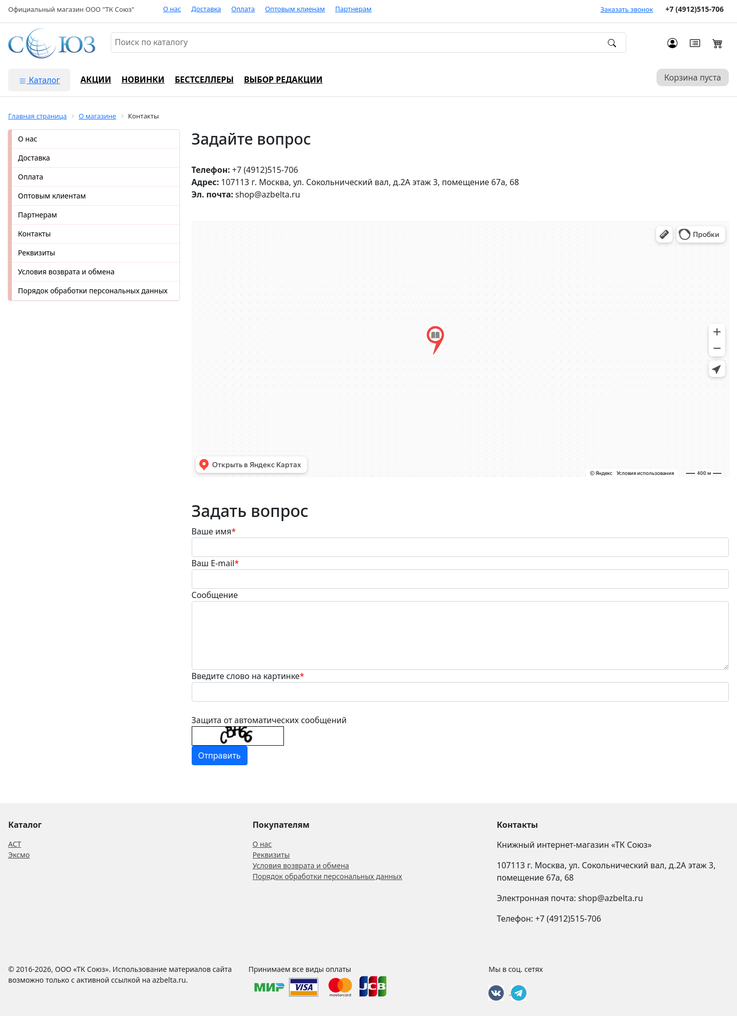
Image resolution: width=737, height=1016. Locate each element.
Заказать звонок (627, 9)
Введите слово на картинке (248, 676)
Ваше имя (214, 531)
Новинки (143, 79)
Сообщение (215, 595)
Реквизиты (36, 252)
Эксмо (19, 855)
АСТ (14, 844)
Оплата (243, 8)
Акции (95, 79)
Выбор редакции (283, 79)
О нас (172, 8)
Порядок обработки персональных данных (93, 290)
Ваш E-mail (215, 563)
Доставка (206, 8)
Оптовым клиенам (295, 8)
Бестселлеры (204, 79)
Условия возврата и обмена (66, 271)
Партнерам (353, 8)
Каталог (39, 80)
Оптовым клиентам (52, 196)
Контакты (34, 233)
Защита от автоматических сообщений (269, 720)
